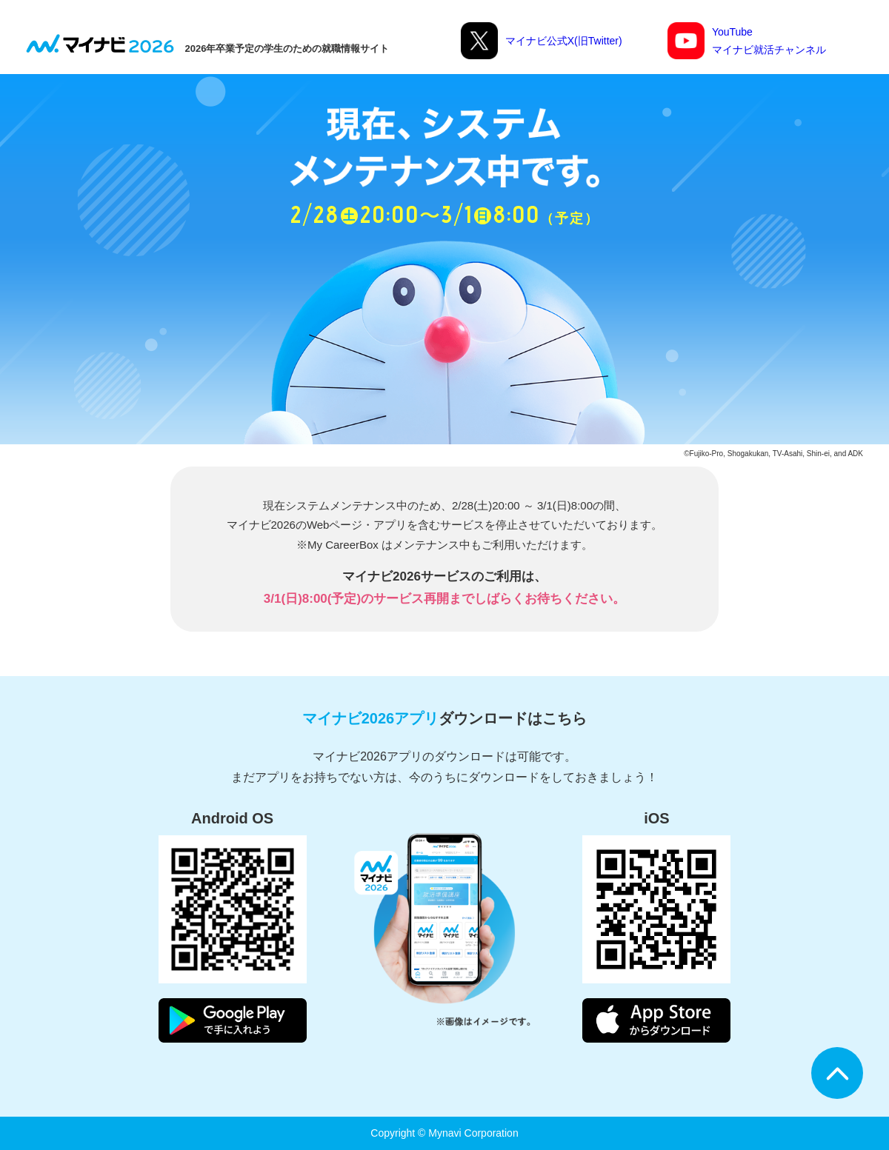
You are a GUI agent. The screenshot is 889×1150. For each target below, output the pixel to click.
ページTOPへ (837, 1073)
